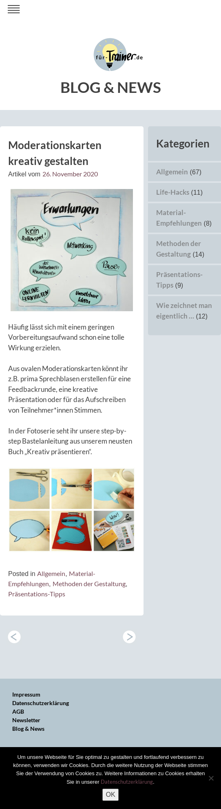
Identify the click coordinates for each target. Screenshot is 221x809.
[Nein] (211, 778)
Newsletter (26, 720)
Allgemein (51, 573)
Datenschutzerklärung (40, 702)
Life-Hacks (172, 192)
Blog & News (28, 728)
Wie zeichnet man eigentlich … (129, 637)
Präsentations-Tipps (36, 594)
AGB (18, 711)
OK (110, 794)
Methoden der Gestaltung (89, 583)
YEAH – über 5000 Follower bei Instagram (14, 637)
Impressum (26, 694)
